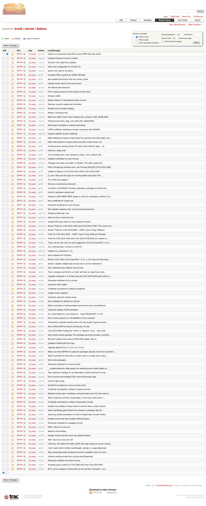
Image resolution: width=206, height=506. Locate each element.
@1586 (19, 172)
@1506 (19, 329)
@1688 (19, 109)
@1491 (19, 358)
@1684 (19, 113)
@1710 (19, 58)
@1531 (19, 299)
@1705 (19, 75)
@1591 (19, 159)
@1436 (19, 456)
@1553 (19, 253)
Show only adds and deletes (147, 43)
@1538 (19, 282)
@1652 (19, 130)
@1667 (19, 126)
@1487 (19, 367)
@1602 (19, 142)
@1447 (19, 430)
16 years (32, 54)
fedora (41, 29)
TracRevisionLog (163, 489)
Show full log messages (172, 41)
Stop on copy (142, 37)
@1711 (19, 54)
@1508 (19, 320)
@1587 (19, 168)
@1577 (19, 206)
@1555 (19, 244)
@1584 (19, 176)
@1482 (19, 375)
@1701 (19, 87)
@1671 (19, 117)
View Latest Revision (177, 25)
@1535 (19, 295)
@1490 (19, 363)
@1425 (19, 473)
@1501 (19, 341)
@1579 (19, 197)
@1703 (19, 79)
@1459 (19, 396)
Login (165, 16)
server (29, 29)
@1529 (19, 303)
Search (197, 20)
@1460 (19, 392)
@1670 (19, 121)
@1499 (19, 350)
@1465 (19, 388)
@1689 (19, 104)
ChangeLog (112, 496)
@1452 (19, 418)
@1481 (19, 379)
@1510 (19, 316)
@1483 (19, 371)
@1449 (19, 422)
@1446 (19, 435)
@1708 (19, 66)
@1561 (19, 227)
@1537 (19, 286)
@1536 (19, 291)
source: (8, 29)
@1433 (19, 468)
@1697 (19, 96)
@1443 (19, 447)
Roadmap (147, 20)
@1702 (19, 83)
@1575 (19, 210)
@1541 (19, 269)
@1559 (19, 236)
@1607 (19, 138)
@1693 (19, 100)
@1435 (19, 460)
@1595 (19, 147)
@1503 (19, 337)
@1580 (19, 193)
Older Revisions (194, 25)
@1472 (19, 384)
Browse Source (165, 20)
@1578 (19, 202)
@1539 (19, 278)
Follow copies (142, 40)
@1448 (19, 426)
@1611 (19, 134)
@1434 (19, 464)
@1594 (19, 151)
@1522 (19, 308)
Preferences (198, 16)
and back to (192, 34)
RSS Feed (97, 496)
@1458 (19, 401)
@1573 (19, 219)
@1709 (19, 62)
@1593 (19, 155)
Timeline (133, 20)
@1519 (19, 312)
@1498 (19, 354)
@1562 (19, 223)
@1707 (19, 70)
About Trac (186, 16)
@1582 (19, 185)
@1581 (19, 189)
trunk (18, 29)
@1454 (19, 409)
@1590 (19, 164)
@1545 (19, 261)
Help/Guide (174, 16)
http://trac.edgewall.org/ (195, 501)
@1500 (19, 346)
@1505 (19, 333)
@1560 (19, 231)
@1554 (19, 248)
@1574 (19, 214)
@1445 (19, 439)
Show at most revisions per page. (176, 38)
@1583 (19, 181)
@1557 (19, 240)
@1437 (19, 451)
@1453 (19, 413)
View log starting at (172, 34)
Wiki (121, 20)
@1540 (19, 274)
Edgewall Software (34, 501)
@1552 (19, 257)
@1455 (19, 405)
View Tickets (183, 20)
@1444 (19, 443)
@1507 (19, 324)
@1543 (19, 265)
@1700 (19, 92)
